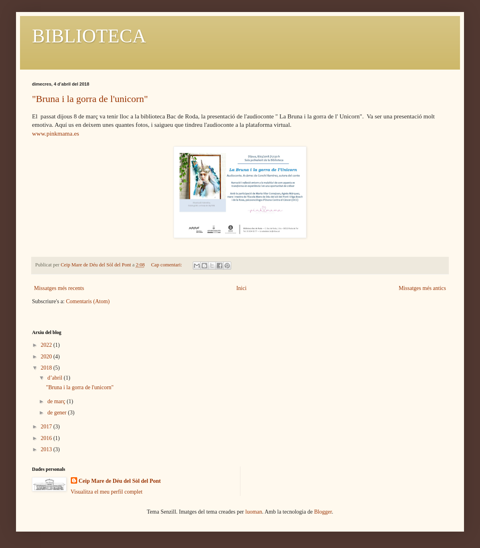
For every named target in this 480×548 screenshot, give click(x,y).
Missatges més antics (422, 288)
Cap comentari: (167, 265)
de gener (57, 413)
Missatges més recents (59, 288)
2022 (47, 345)
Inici (241, 288)
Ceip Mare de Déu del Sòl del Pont (120, 481)
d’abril (55, 378)
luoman (253, 512)
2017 (47, 427)
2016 (47, 438)
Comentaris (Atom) (88, 301)
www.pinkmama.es (55, 133)
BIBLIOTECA (89, 35)
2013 (47, 449)
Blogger (323, 512)
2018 (47, 368)
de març (56, 401)
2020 (47, 357)
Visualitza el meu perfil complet (107, 492)
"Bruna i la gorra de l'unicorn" (90, 99)
